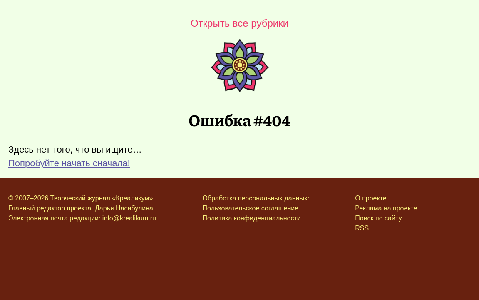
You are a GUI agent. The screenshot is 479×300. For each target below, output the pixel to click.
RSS (362, 228)
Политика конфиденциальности (252, 218)
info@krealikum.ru (129, 218)
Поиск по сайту (378, 218)
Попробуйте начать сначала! (69, 163)
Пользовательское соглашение (250, 208)
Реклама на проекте (386, 208)
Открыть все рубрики (239, 23)
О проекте (370, 198)
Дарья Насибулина (124, 208)
